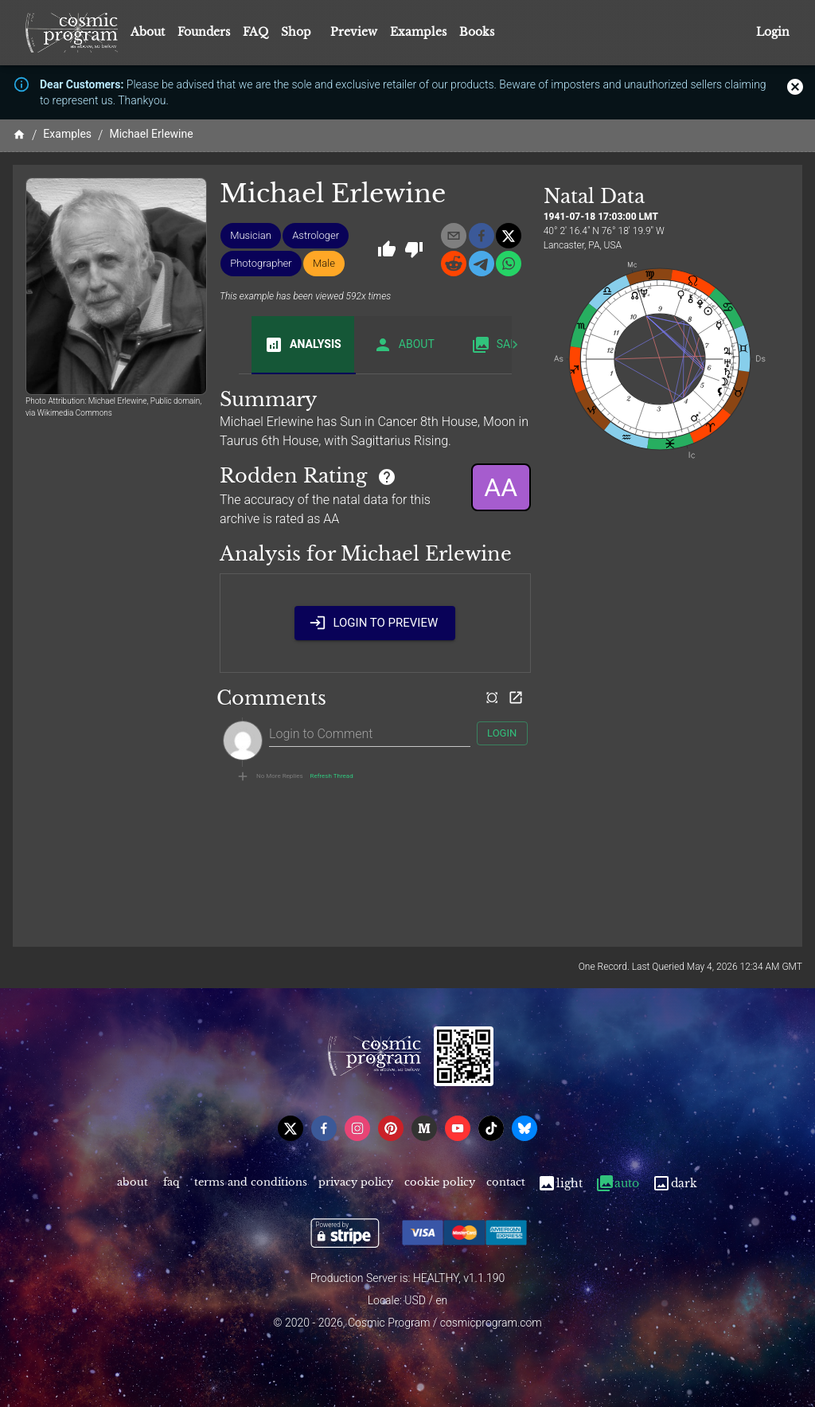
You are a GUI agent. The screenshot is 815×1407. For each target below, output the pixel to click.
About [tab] (404, 344)
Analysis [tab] (303, 344)
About (148, 32)
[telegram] (481, 263)
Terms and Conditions (250, 1184)
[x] (508, 235)
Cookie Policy (439, 1184)
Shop (296, 32)
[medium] (424, 1128)
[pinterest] (391, 1128)
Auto (617, 1183)
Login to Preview (374, 622)
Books (476, 32)
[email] (453, 235)
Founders (203, 32)
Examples (418, 32)
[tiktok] (491, 1128)
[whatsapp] (508, 263)
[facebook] (481, 235)
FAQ (255, 32)
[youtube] (457, 1128)
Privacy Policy (355, 1184)
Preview (353, 32)
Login (773, 32)
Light (560, 1183)
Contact (505, 1184)
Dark (674, 1183)
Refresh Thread (332, 776)
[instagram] (357, 1128)
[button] (250, 235)
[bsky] (524, 1128)
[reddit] (453, 263)
